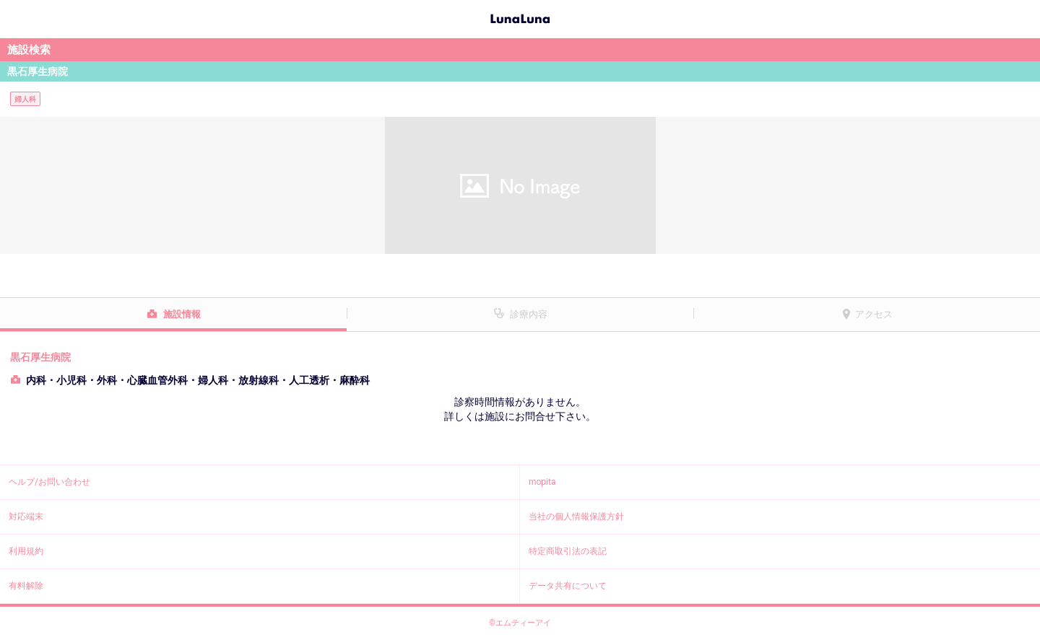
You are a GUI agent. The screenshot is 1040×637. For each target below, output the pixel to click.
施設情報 (182, 314)
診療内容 (528, 314)
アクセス (874, 314)
